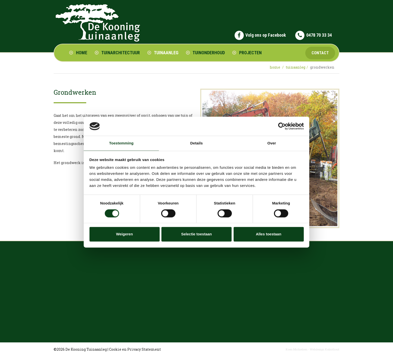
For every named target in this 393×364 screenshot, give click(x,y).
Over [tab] (271, 143)
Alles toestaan (268, 234)
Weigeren (124, 234)
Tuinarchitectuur (117, 52)
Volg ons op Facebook (265, 35)
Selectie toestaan (196, 234)
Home (78, 52)
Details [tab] (196, 143)
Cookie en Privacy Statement (135, 349)
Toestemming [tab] (121, 143)
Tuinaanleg (162, 52)
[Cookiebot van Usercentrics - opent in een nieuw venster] (282, 126)
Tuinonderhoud (205, 52)
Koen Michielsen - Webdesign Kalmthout (312, 349)
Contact (320, 52)
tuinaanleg (295, 67)
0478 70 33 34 (319, 35)
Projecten (247, 52)
